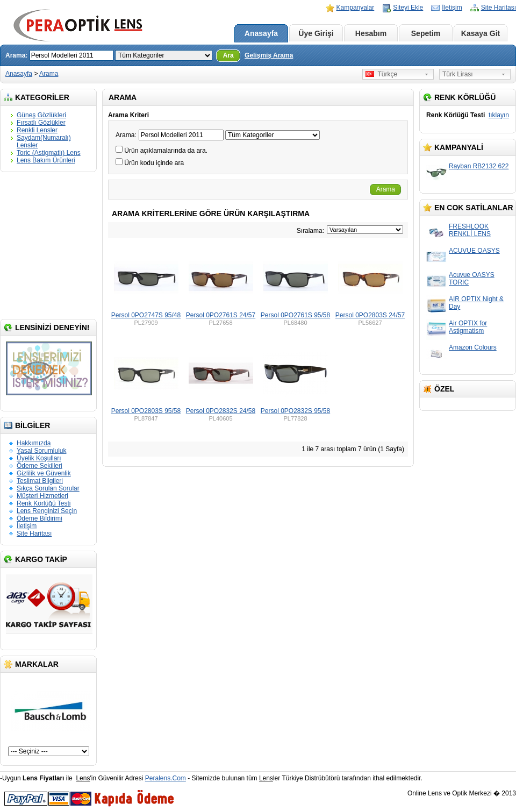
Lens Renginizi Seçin (47, 511)
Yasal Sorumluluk (41, 450)
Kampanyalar (355, 7)
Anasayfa (261, 33)
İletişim (452, 7)
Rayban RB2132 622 (478, 166)
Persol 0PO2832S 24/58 (220, 411)
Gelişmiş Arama (269, 55)
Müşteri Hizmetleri (42, 496)
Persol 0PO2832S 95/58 (295, 411)
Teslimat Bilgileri (40, 481)
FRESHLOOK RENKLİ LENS (470, 230)
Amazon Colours (473, 347)
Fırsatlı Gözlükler (41, 122)
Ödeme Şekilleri (39, 465)
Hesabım (370, 33)
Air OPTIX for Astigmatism (468, 327)
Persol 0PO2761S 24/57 (220, 315)
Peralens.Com (165, 778)
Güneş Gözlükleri (41, 115)
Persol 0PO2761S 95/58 (295, 315)
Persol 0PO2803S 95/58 (146, 411)
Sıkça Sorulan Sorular (48, 488)
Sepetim (425, 33)
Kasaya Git (480, 33)
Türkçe (381, 74)
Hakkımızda (34, 443)
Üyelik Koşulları (39, 458)
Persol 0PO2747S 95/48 (146, 315)
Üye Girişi (315, 33)
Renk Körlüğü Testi (44, 503)
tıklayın (499, 115)
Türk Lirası (457, 74)
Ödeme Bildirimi (39, 518)
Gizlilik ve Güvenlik (44, 473)
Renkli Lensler (37, 130)
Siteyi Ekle (408, 7)
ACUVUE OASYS (474, 250)
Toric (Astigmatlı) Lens (49, 152)
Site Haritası (498, 7)
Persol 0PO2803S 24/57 (370, 315)
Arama (48, 73)
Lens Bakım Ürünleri (46, 160)
